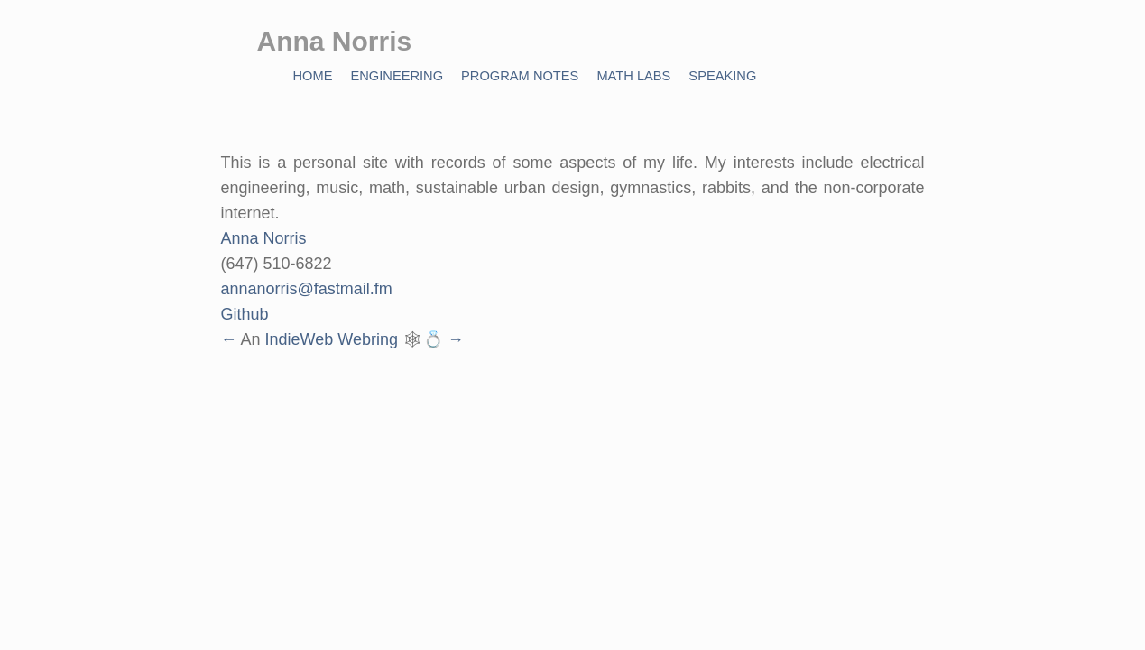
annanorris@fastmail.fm (306, 289)
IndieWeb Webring (331, 339)
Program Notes (519, 76)
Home (313, 76)
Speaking (722, 76)
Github (245, 314)
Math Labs (633, 76)
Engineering (396, 76)
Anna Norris (264, 238)
